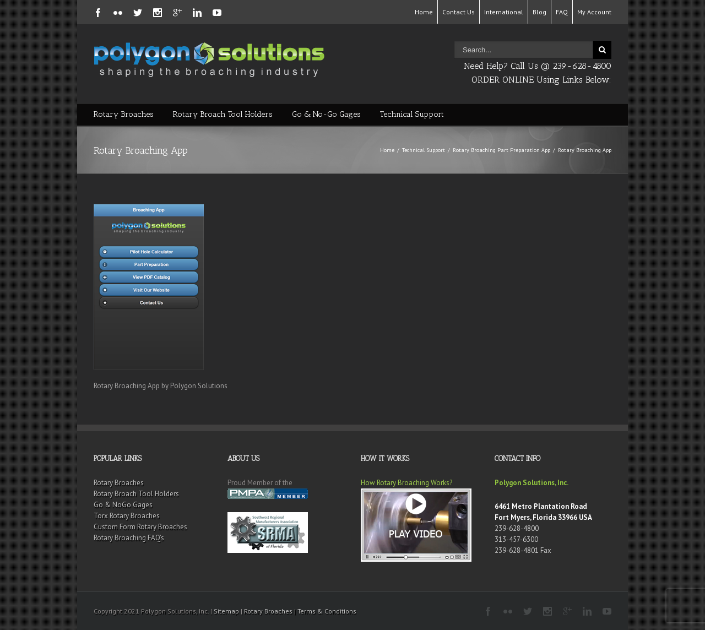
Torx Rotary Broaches (127, 515)
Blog (539, 12)
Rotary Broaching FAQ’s (129, 537)
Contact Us (458, 12)
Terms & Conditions (326, 611)
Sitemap (226, 611)
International (503, 12)
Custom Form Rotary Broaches (140, 526)
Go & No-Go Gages (326, 114)
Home (424, 12)
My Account (594, 12)
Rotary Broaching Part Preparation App (501, 150)
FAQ (562, 12)
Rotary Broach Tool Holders (223, 114)
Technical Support (412, 114)
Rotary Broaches (124, 114)
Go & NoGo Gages (123, 504)
